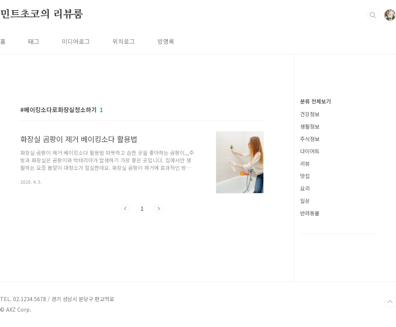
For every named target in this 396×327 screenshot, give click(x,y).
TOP (390, 302)
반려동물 (310, 213)
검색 (372, 15)
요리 (305, 188)
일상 (305, 200)
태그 (33, 41)
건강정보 (310, 114)
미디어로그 (76, 41)
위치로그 (123, 41)
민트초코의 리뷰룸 (41, 14)
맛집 (305, 176)
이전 (125, 208)
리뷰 (305, 163)
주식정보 (310, 138)
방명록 (165, 41)
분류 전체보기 (315, 101)
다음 (158, 208)
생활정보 (310, 126)
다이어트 (310, 151)
